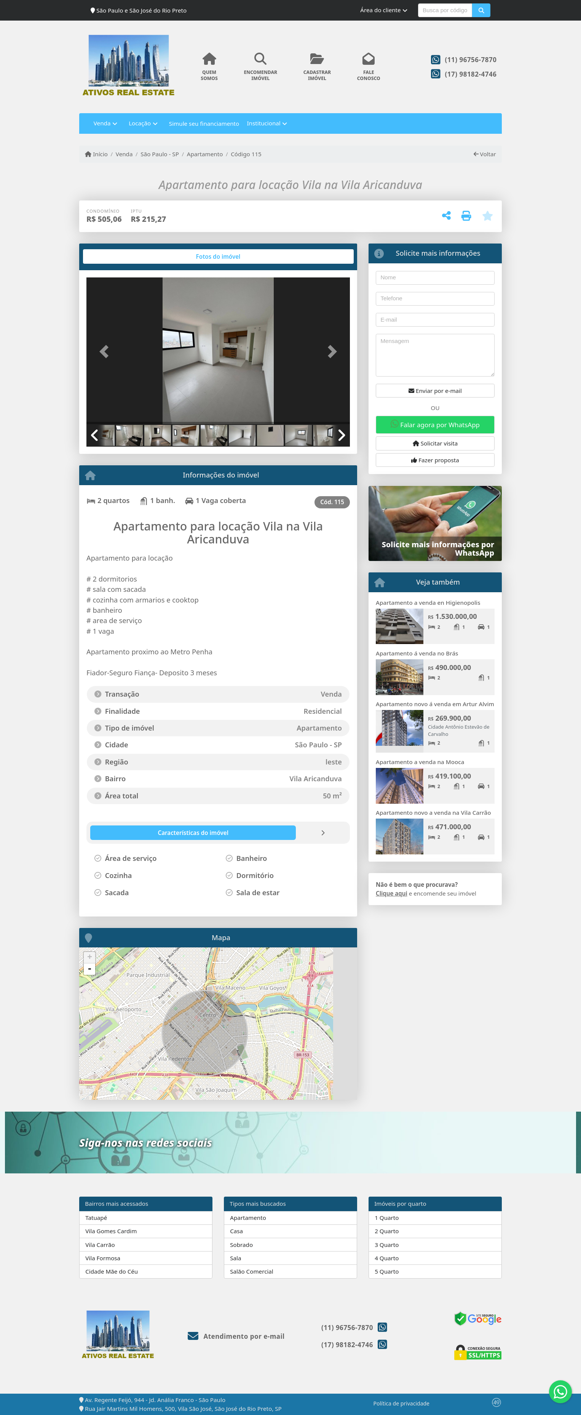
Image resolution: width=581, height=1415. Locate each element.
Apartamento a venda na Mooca (420, 762)
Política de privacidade (401, 1403)
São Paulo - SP (159, 154)
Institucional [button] (263, 123)
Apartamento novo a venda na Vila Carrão (433, 812)
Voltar (485, 154)
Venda (124, 154)
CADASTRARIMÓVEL (317, 67)
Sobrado (241, 1244)
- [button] (89, 969)
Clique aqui (391, 893)
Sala (235, 1258)
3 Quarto (387, 1244)
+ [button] (89, 957)
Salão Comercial (251, 1271)
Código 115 (246, 154)
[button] (481, 10)
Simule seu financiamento (204, 123)
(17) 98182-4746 (471, 74)
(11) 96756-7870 (471, 59)
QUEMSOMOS (209, 67)
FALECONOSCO (368, 67)
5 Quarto (387, 1271)
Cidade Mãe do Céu (111, 1271)
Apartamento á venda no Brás (417, 653)
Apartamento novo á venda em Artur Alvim (435, 704)
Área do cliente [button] (380, 10)
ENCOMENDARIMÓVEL (260, 67)
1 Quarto (387, 1217)
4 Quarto (387, 1258)
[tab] (111, 256)
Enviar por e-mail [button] (435, 390)
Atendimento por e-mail (236, 1336)
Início (96, 154)
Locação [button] (140, 123)
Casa (236, 1231)
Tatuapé (96, 1217)
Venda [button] (102, 123)
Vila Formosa (102, 1258)
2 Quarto (387, 1231)
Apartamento (205, 154)
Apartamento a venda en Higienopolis (428, 602)
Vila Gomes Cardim (111, 1231)
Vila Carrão (100, 1244)
